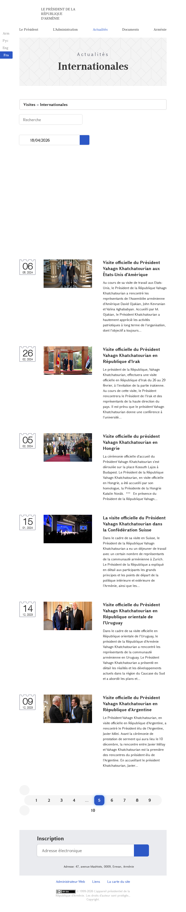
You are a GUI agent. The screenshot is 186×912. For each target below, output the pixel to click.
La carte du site (118, 882)
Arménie (160, 30)
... (25, 141)
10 (93, 811)
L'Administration (65, 30)
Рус (5, 40)
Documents (130, 30)
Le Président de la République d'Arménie (58, 14)
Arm (5, 33)
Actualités (100, 30)
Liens (96, 882)
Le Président (28, 30)
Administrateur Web (70, 882)
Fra (6, 55)
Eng (5, 47)
